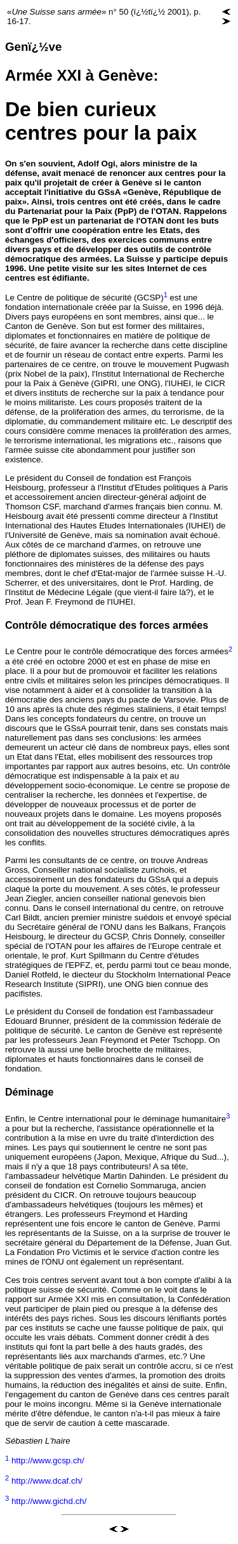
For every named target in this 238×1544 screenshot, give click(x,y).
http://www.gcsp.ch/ (47, 1461)
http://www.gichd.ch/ (49, 1501)
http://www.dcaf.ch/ (47, 1481)
